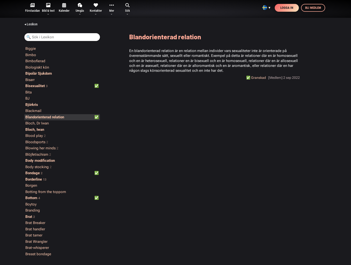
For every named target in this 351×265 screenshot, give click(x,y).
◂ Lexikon (31, 24)
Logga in (286, 8)
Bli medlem (313, 8)
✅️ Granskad (256, 78)
